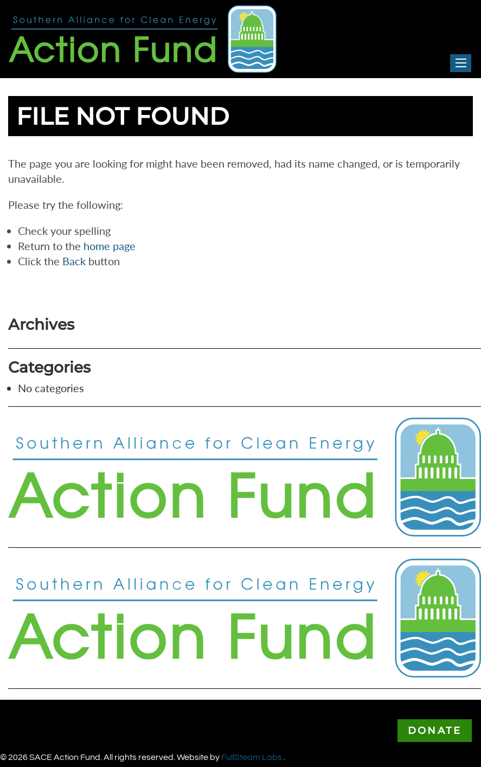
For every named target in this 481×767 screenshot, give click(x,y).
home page (110, 245)
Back (74, 260)
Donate (434, 731)
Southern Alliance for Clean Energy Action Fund (121, 13)
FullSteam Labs (252, 757)
